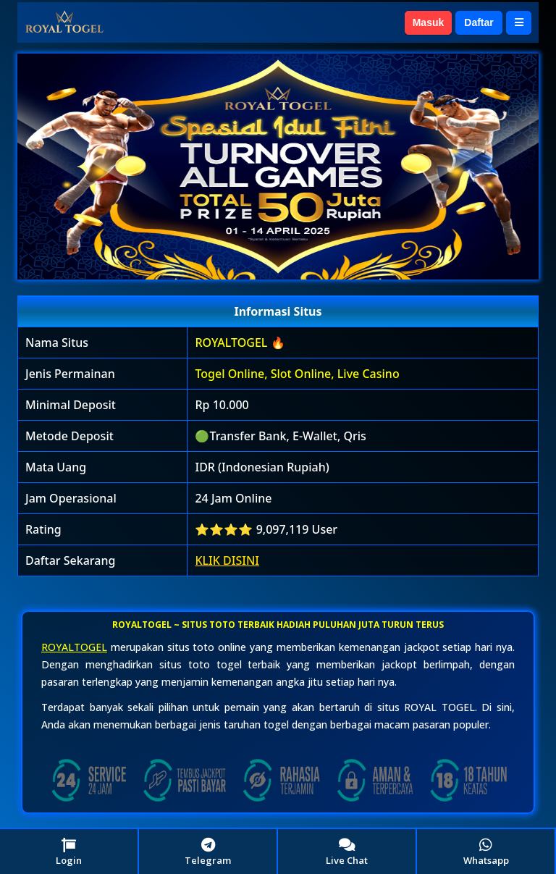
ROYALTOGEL (74, 647)
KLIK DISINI (227, 560)
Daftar (478, 22)
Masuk (429, 22)
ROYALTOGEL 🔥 (240, 342)
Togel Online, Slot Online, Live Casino (297, 374)
